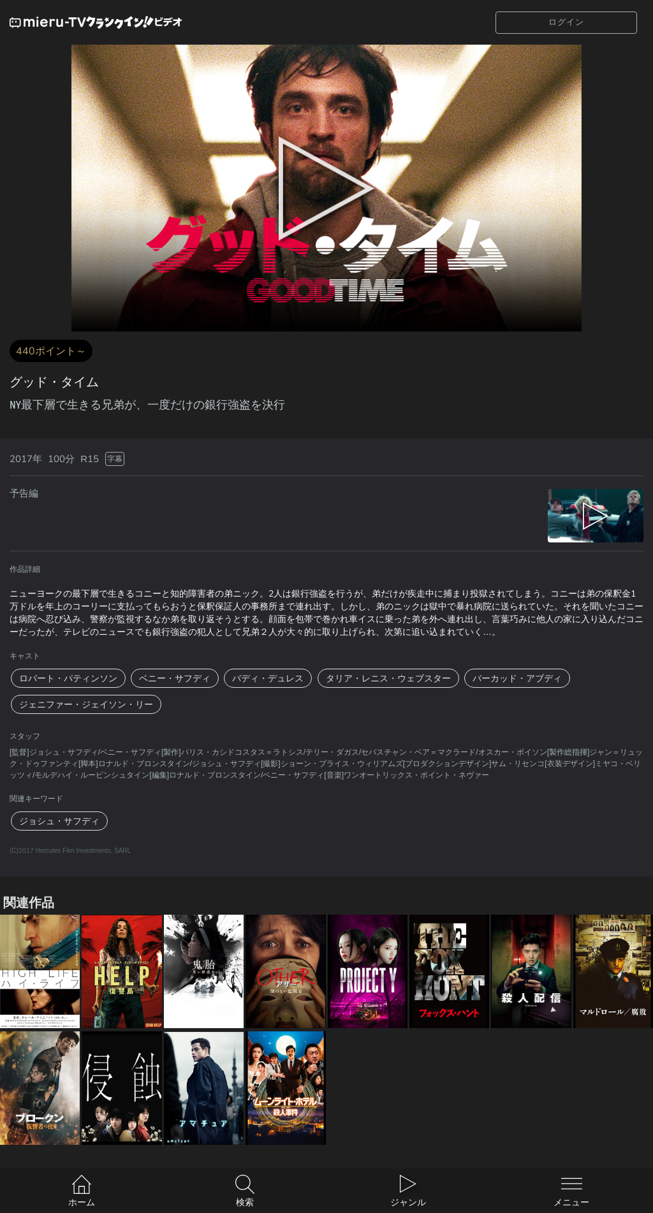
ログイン (566, 22)
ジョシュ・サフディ (59, 821)
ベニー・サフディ (174, 678)
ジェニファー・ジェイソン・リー (86, 704)
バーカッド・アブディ (517, 678)
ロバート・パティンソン (68, 678)
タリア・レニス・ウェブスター (388, 678)
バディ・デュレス (268, 678)
